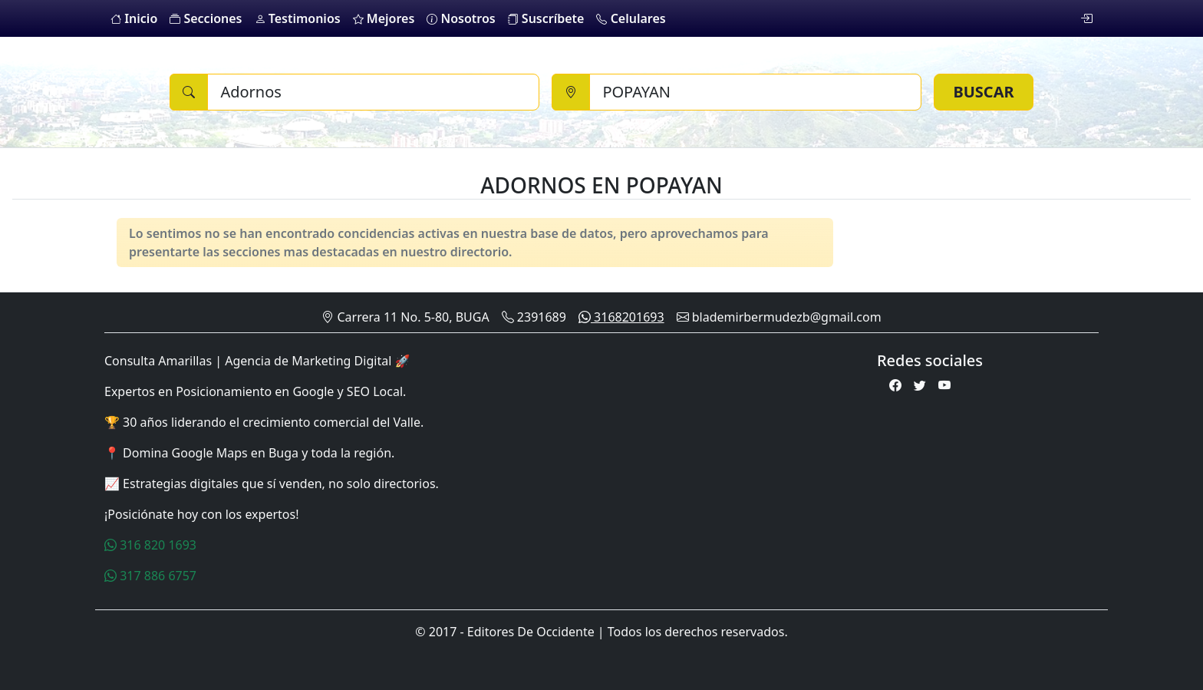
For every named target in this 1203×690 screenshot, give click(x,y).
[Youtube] (944, 385)
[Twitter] (920, 385)
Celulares (630, 18)
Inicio (133, 18)
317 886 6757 (150, 575)
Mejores (384, 18)
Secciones (206, 18)
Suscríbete (546, 18)
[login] (1086, 18)
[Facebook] (895, 385)
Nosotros (461, 18)
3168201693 (621, 317)
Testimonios (298, 18)
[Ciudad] (755, 92)
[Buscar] (373, 92)
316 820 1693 (150, 544)
